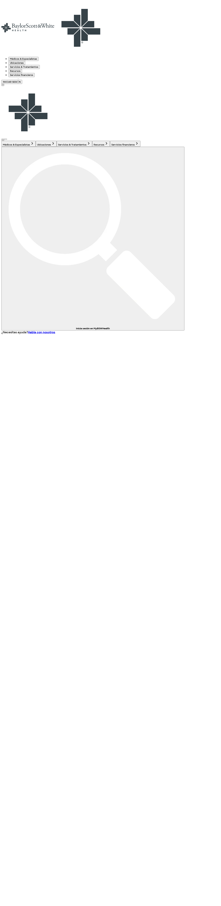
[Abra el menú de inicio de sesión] (2, 139)
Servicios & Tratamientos (24, 66)
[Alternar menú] (2, 85)
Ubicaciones (17, 62)
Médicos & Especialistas (23, 58)
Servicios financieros (21, 75)
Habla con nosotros (41, 332)
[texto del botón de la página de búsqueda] (2, 84)
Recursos (15, 71)
